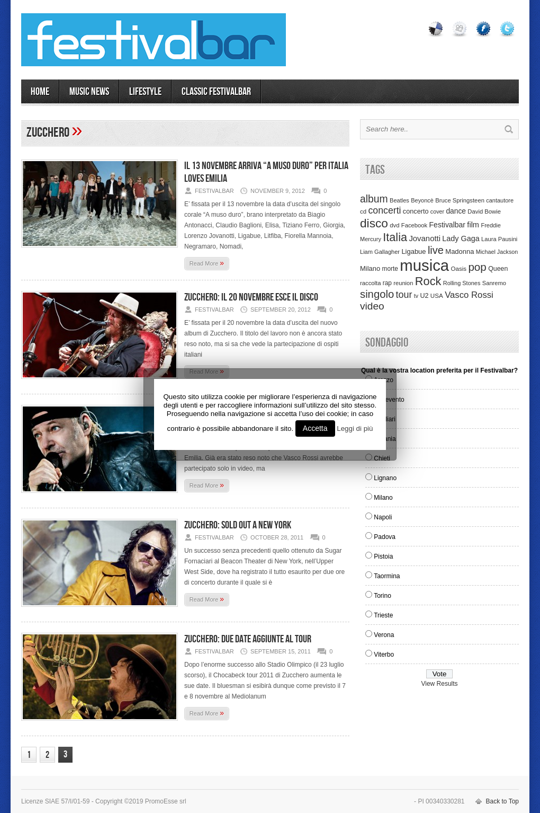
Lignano (385, 478)
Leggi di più (355, 428)
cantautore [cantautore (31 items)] (500, 200)
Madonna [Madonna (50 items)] (459, 251)
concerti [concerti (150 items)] (384, 210)
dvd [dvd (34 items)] (394, 225)
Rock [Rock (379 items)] (428, 281)
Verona (384, 635)
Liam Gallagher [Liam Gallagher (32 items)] (380, 252)
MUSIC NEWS (89, 91)
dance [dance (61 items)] (456, 211)
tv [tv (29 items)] (416, 296)
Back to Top (502, 801)
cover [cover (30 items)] (437, 211)
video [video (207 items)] (372, 306)
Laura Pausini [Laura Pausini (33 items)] (499, 239)
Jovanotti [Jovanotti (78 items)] (424, 238)
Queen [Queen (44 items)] (498, 268)
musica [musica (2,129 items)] (424, 265)
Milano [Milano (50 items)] (370, 268)
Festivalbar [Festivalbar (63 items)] (447, 224)
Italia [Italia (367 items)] (395, 237)
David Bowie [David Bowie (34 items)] (484, 211)
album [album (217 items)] (374, 199)
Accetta (315, 428)
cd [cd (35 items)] (363, 211)
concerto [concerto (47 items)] (416, 211)
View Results (439, 683)
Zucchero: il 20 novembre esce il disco (251, 297)
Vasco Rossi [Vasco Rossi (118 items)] (469, 295)
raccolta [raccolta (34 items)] (370, 283)
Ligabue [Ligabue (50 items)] (413, 251)
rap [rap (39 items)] (387, 283)
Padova (384, 537)
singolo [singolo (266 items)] (377, 294)
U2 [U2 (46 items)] (424, 295)
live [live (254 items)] (436, 250)
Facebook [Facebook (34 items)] (414, 225)
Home (40, 91)
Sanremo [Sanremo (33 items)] (494, 283)
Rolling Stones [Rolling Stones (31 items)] (462, 283)
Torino (382, 595)
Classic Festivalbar (216, 91)
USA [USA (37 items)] (436, 295)
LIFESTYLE (145, 91)
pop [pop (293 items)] (477, 267)
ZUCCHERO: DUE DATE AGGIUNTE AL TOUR (247, 639)
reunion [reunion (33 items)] (403, 283)
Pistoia (383, 556)
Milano (383, 497)
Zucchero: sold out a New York (237, 525)
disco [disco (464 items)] (374, 223)
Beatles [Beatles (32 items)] (399, 200)
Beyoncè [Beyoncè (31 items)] (422, 200)
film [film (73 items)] (473, 224)
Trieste (383, 615)
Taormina (387, 576)
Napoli (383, 517)
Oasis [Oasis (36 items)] (458, 269)
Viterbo (384, 654)
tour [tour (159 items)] (404, 294)
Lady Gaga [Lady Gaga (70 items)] (460, 238)
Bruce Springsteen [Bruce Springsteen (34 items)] (459, 200)
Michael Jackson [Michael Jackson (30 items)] (497, 252)
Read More (207, 263)
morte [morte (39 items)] (390, 268)
